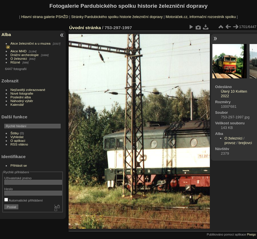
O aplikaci (18, 140)
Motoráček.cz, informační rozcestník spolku (201, 17)
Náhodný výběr (22, 101)
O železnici (19, 58)
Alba (6, 34)
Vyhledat (17, 137)
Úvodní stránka (85, 27)
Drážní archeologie (25, 55)
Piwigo (251, 234)
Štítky (15, 133)
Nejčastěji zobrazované (28, 89)
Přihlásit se (19, 165)
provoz (229, 143)
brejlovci (245, 143)
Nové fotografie (22, 93)
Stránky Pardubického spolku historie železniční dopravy (117, 17)
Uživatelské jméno (17, 178)
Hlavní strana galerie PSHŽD (44, 17)
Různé (15, 62)
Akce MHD (19, 51)
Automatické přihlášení (23, 200)
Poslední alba (21, 97)
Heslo (8, 189)
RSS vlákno (19, 144)
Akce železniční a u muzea (31, 43)
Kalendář (17, 104)
